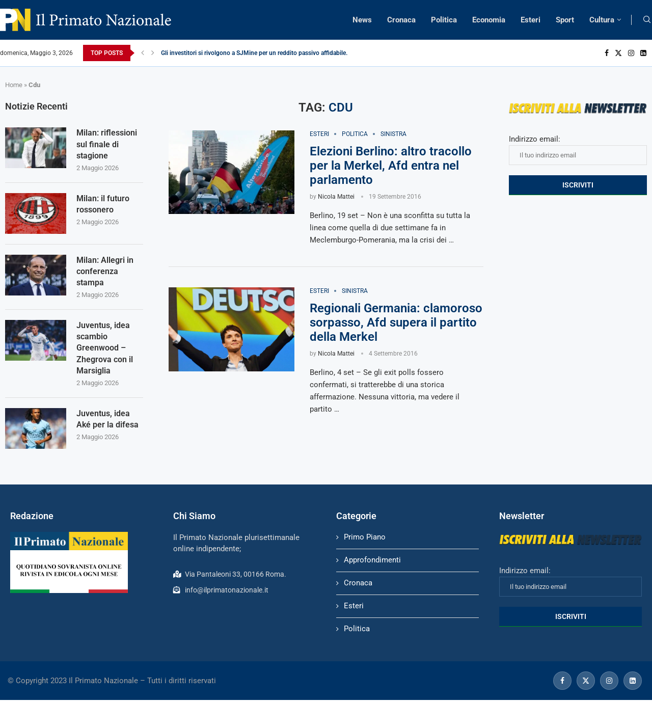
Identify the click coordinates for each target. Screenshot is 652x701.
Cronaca (401, 19)
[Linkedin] (643, 53)
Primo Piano (365, 538)
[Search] (647, 20)
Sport (565, 19)
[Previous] (143, 53)
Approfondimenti (372, 560)
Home (13, 85)
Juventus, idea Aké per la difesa (107, 419)
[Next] (153, 53)
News (362, 19)
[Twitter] (618, 53)
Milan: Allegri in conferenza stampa (104, 271)
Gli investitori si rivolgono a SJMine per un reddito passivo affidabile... (255, 53)
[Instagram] (631, 53)
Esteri (530, 19)
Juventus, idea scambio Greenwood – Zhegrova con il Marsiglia (104, 348)
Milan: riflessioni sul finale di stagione (106, 144)
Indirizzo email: (578, 149)
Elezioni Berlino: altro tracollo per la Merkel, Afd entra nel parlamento (391, 165)
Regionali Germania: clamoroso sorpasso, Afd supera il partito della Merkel (396, 323)
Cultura (601, 19)
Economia (488, 19)
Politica (444, 19)
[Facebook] (606, 53)
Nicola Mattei (336, 196)
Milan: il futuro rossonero (102, 204)
